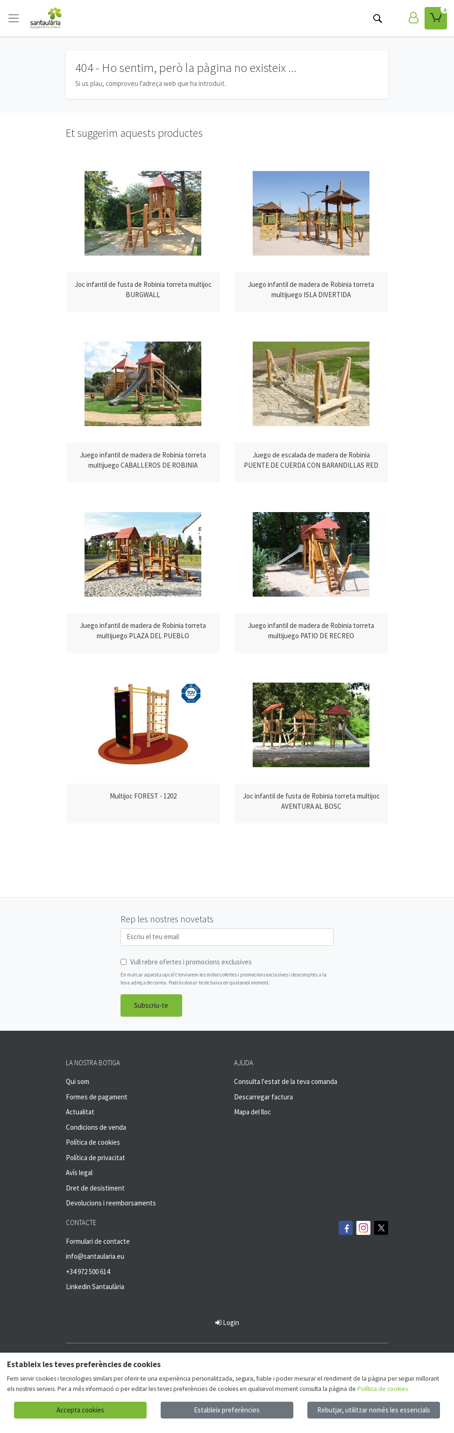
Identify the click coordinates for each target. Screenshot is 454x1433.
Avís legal (79, 1172)
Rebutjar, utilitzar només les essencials (373, 1409)
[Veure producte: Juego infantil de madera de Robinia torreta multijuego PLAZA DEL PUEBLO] (143, 554)
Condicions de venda (96, 1127)
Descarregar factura (263, 1096)
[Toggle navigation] (13, 18)
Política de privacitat (95, 1157)
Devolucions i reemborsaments (111, 1202)
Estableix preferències (227, 1409)
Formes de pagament (97, 1096)
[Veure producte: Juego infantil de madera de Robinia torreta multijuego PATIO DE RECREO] (311, 554)
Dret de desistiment (95, 1187)
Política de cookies (93, 1142)
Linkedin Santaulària (95, 1286)
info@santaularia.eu (95, 1256)
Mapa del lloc (252, 1111)
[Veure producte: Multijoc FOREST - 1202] (143, 725)
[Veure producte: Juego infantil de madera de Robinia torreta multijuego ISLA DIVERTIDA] (311, 213)
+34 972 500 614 (88, 1271)
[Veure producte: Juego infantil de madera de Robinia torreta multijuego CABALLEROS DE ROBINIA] (143, 384)
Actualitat (80, 1111)
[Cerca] (377, 18)
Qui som (77, 1081)
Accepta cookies (80, 1409)
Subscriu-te (151, 1005)
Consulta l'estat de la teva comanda (285, 1081)
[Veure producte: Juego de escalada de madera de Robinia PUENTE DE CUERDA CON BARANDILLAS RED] (311, 384)
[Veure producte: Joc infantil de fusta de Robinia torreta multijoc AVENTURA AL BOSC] (311, 725)
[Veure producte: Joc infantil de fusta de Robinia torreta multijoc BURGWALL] (143, 213)
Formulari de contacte (98, 1241)
